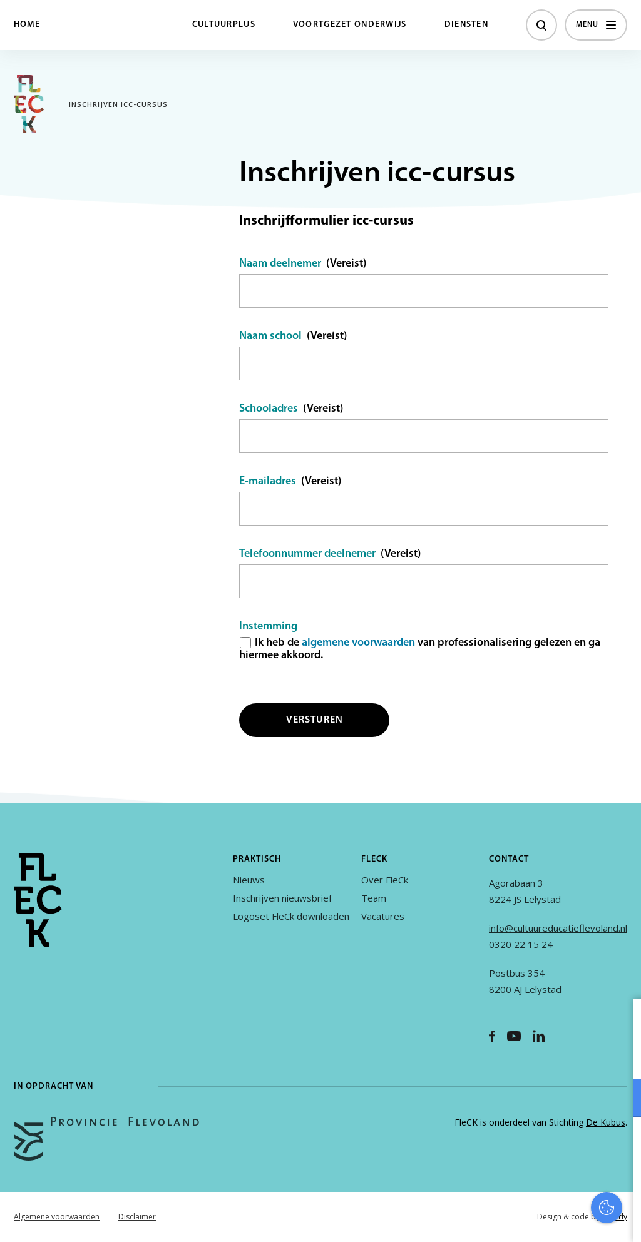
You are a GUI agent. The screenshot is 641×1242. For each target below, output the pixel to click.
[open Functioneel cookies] (621, 1099)
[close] (621, 1021)
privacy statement (579, 1057)
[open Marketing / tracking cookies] (621, 1137)
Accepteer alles (535, 1182)
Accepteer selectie (534, 1218)
